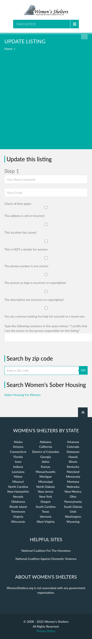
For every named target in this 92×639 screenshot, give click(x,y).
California (45, 446)
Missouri (18, 481)
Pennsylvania (73, 501)
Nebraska (73, 486)
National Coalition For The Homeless (46, 550)
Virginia (18, 516)
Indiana (18, 466)
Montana (73, 481)
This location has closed (20, 232)
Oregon (46, 501)
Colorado (73, 446)
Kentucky (73, 466)
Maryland (73, 472)
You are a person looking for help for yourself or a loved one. (44, 316)
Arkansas (73, 442)
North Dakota (45, 486)
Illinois (73, 461)
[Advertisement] (46, 103)
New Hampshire (18, 491)
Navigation (26, 24)
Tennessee (18, 511)
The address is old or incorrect (24, 216)
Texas (45, 511)
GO (83, 370)
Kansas (45, 466)
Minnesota (73, 476)
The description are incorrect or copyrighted (33, 299)
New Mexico (73, 491)
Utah (73, 511)
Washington (73, 516)
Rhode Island (18, 506)
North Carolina (18, 486)
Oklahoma (18, 501)
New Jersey (45, 491)
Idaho (45, 461)
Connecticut (18, 452)
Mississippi (45, 481)
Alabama (45, 442)
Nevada (18, 496)
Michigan (45, 476)
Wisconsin (18, 521)
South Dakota (73, 506)
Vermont (45, 516)
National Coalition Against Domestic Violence (46, 559)
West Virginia (46, 521)
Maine (18, 476)
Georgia (45, 457)
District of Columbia (45, 452)
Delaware (73, 452)
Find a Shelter (84, 36)
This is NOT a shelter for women (26, 249)
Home (8, 49)
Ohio (73, 496)
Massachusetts (45, 472)
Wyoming (73, 521)
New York (45, 496)
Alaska (18, 442)
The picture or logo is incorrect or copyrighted (35, 283)
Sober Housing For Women (22, 395)
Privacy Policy (46, 631)
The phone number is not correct (26, 266)
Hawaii (73, 457)
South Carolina (45, 506)
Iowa (18, 461)
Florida (18, 457)
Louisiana (18, 472)
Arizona (18, 446)
